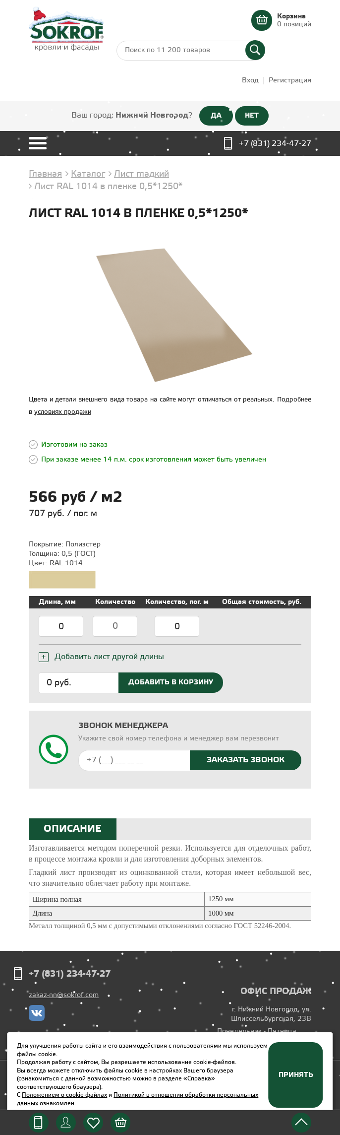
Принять (296, 1074)
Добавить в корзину (170, 682)
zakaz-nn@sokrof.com (64, 995)
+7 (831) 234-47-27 (275, 143)
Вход (250, 80)
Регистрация (290, 80)
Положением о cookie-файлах (64, 1095)
